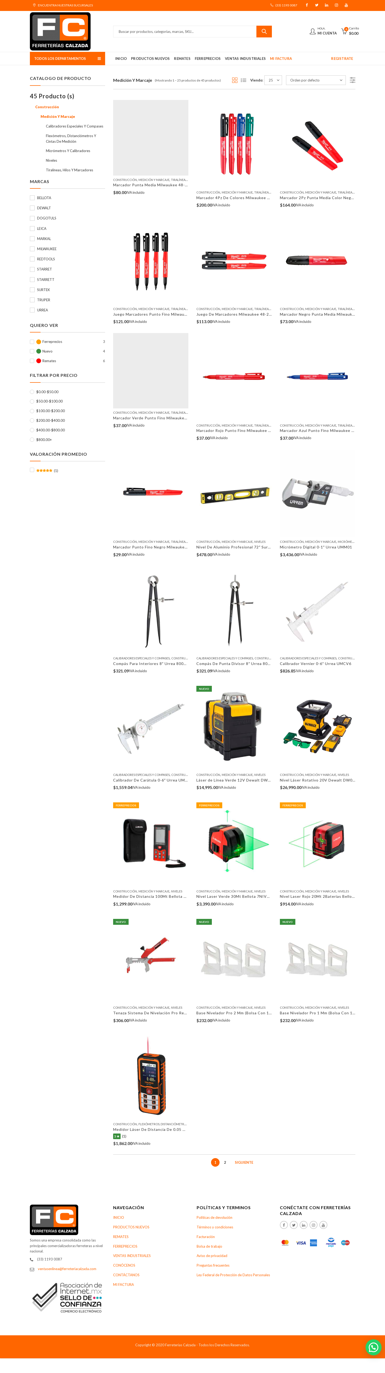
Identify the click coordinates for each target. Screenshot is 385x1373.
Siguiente (244, 1162)
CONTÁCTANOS (126, 1275)
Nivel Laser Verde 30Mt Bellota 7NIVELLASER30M (244, 896)
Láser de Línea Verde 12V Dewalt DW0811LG (239, 780)
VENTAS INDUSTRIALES (132, 1256)
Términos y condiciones (215, 1227)
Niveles (259, 541)
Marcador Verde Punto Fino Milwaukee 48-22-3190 (161, 418)
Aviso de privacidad (212, 1256)
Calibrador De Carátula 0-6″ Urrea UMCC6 (153, 780)
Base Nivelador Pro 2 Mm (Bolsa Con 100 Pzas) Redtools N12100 (257, 1013)
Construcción (125, 179)
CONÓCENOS (124, 1265)
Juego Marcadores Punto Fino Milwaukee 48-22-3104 (164, 314)
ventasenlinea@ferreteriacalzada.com (67, 1269)
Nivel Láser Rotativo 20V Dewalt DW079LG (321, 780)
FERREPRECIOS (125, 1246)
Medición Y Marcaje (153, 179)
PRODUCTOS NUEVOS (131, 1227)
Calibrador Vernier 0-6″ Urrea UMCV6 (315, 663)
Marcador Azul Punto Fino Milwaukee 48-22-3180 (327, 430)
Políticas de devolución (214, 1217)
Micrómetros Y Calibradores (68, 151)
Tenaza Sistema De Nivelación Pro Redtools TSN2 (160, 1013)
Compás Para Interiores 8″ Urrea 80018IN (153, 663)
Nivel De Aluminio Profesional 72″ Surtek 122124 (243, 547)
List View (243, 80)
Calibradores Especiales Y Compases (141, 658)
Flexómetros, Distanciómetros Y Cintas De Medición (179, 1124)
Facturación (206, 1237)
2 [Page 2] (225, 1162)
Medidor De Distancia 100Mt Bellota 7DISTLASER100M (166, 896)
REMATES (121, 1237)
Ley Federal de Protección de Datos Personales (233, 1275)
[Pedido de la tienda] (316, 80)
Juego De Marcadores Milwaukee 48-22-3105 (239, 314)
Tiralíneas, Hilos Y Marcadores (69, 170)
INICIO (118, 1217)
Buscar (264, 31)
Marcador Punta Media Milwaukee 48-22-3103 (157, 185)
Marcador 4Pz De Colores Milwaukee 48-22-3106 (242, 197)
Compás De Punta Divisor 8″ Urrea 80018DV (238, 663)
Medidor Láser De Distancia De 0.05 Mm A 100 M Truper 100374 (174, 1129)
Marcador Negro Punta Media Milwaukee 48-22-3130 (330, 314)
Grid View (234, 80)
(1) (47, 471)
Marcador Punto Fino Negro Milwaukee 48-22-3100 (162, 547)
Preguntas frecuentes (213, 1265)
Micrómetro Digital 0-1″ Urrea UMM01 (316, 547)
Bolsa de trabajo (209, 1246)
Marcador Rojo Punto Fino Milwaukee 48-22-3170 (243, 430)
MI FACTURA (123, 1284)
